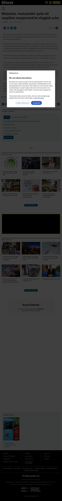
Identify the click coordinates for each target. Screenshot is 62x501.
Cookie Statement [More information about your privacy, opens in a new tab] (39, 98)
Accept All (36, 103)
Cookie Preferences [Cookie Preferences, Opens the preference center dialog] (22, 103)
